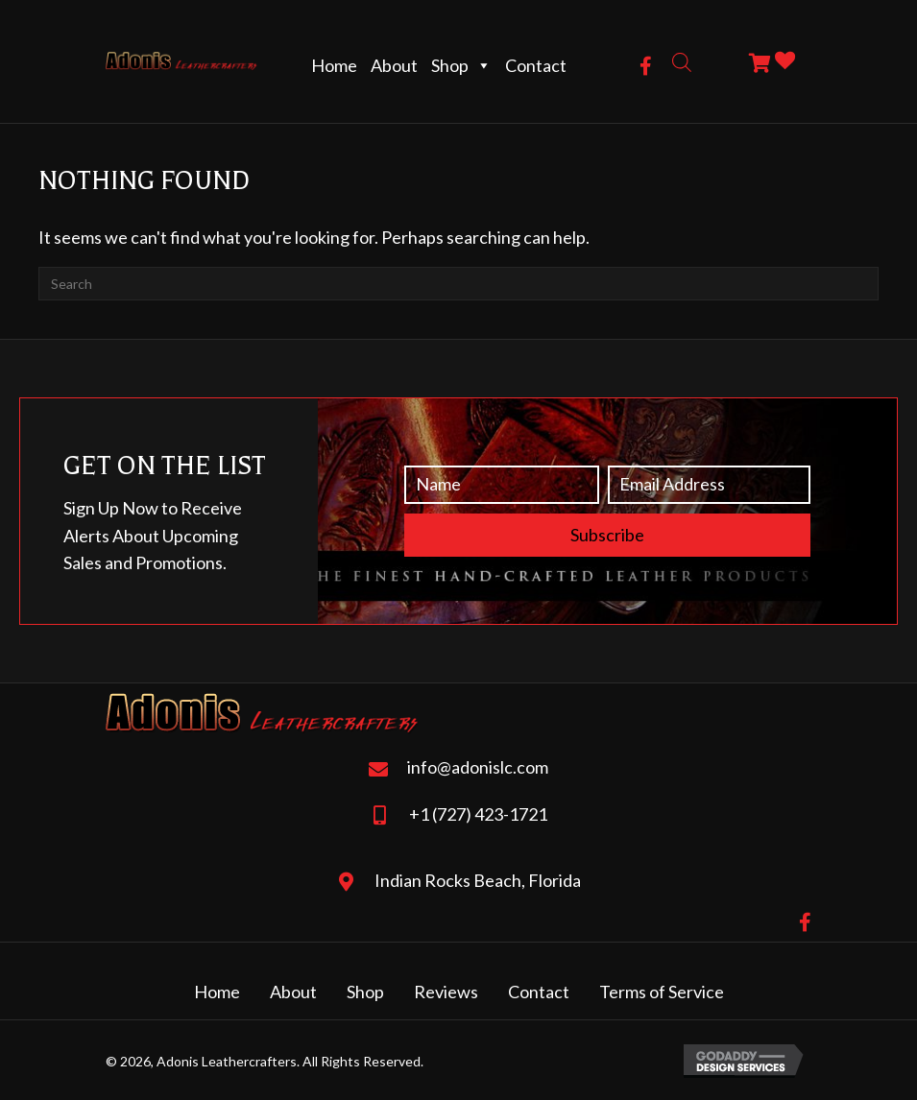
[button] (645, 66)
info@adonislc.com (477, 766)
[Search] (458, 283)
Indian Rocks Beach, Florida (477, 880)
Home (334, 65)
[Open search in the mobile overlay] (681, 61)
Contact (536, 65)
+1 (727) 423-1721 (478, 814)
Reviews (446, 991)
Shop (461, 65)
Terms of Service (661, 991)
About (394, 65)
